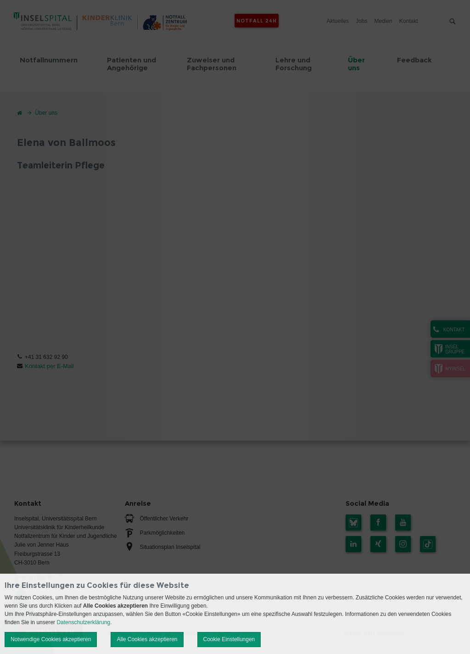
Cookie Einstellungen (229, 639)
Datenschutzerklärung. (84, 622)
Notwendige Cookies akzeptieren (51, 639)
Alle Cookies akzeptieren (147, 639)
